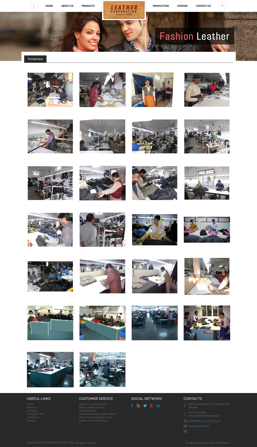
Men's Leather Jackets (91, 407)
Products (88, 5)
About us (67, 5)
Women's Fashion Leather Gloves (98, 414)
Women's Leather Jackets (93, 404)
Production (161, 5)
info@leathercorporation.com (204, 420)
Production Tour (36, 414)
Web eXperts (223, 442)
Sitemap (182, 5)
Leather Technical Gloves (93, 420)
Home (49, 5)
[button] (34, 6)
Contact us (203, 5)
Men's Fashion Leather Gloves (96, 417)
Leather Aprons (87, 410)
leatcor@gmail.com (199, 426)
